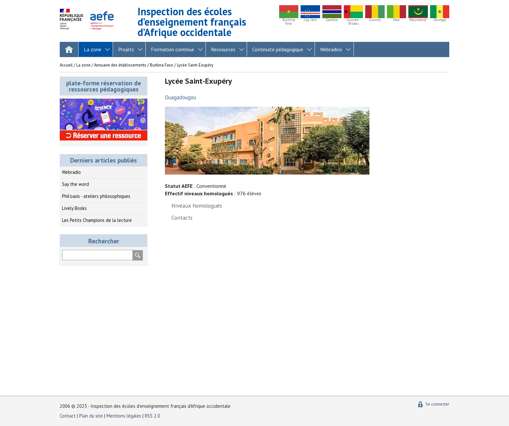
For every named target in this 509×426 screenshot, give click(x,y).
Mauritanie (418, 20)
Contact (68, 416)
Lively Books (74, 208)
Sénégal (439, 20)
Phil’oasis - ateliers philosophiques (96, 196)
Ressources (223, 49)
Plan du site (91, 416)
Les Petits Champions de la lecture (97, 220)
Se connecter (437, 404)
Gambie (332, 20)
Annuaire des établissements (120, 65)
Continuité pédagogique (277, 49)
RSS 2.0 (152, 416)
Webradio (71, 172)
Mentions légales (123, 416)
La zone (92, 49)
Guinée (375, 20)
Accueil (66, 65)
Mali (396, 20)
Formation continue (172, 49)
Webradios (331, 49)
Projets (126, 49)
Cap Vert (310, 20)
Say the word (75, 184)
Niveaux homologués (196, 205)
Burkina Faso (288, 21)
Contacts (181, 217)
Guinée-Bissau (353, 21)
